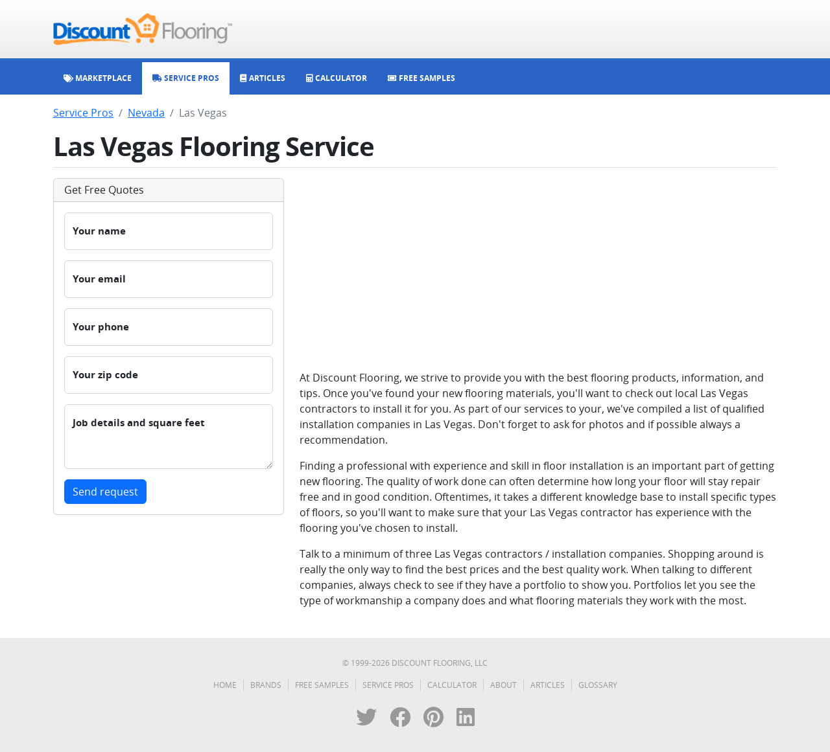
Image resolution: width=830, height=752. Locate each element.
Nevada (146, 113)
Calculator (452, 684)
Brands (265, 684)
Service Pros (83, 113)
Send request (105, 491)
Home (225, 684)
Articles (547, 684)
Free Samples (322, 684)
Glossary (597, 684)
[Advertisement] (538, 268)
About (503, 684)
